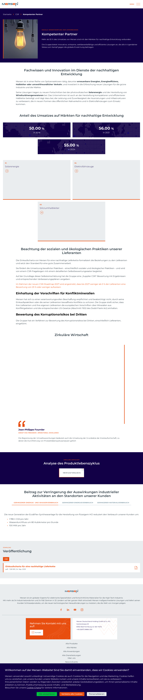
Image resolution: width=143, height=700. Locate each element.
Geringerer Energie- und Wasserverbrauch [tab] (36, 503)
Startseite (7, 14)
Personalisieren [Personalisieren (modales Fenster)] (97, 694)
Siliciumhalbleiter (49, 208)
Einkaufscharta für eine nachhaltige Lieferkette (30, 615)
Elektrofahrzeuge (84, 166)
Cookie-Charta (34, 688)
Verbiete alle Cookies (71, 694)
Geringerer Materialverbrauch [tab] (113, 503)
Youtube (74, 658)
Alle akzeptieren (47, 694)
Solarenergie (12, 166)
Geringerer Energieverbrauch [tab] (77, 503)
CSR (17, 14)
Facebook (61, 658)
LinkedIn (68, 658)
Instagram (81, 658)
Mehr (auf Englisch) (72, 473)
